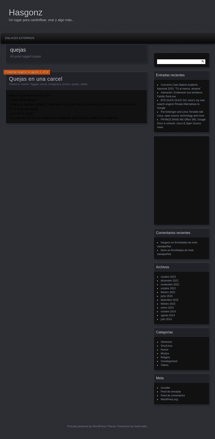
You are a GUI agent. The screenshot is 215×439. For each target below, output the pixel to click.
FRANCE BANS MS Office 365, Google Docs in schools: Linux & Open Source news (181, 123)
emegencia (54, 84)
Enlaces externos (19, 38)
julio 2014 (166, 319)
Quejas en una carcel (35, 79)
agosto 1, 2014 (39, 72)
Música (165, 353)
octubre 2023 (168, 276)
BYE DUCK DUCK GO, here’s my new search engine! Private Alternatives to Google (181, 104)
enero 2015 (167, 307)
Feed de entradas (171, 391)
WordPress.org (169, 399)
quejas (75, 84)
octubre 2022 (168, 288)
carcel (43, 84)
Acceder (165, 387)
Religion (165, 357)
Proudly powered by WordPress (86, 426)
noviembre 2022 (170, 284)
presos (66, 84)
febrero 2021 (168, 292)
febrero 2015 (168, 303)
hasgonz (22, 72)
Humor (25, 84)
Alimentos (166, 341)
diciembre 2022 (169, 280)
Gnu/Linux (167, 345)
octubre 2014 (168, 311)
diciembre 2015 (169, 299)
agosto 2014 (168, 315)
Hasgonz (26, 12)
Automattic (140, 426)
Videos (164, 365)
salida (83, 84)
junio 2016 (167, 296)
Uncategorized (169, 361)
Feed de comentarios (173, 395)
